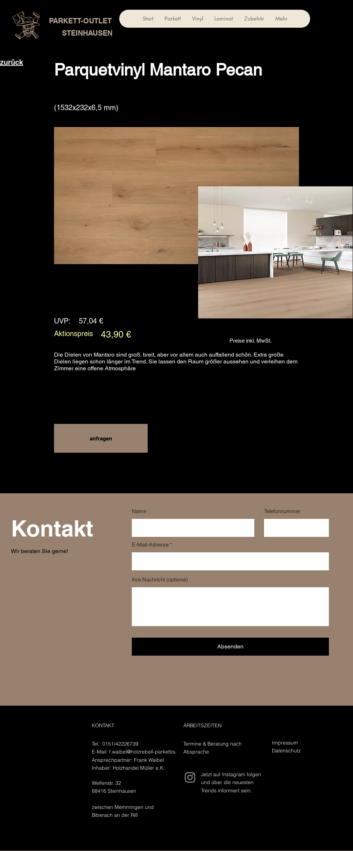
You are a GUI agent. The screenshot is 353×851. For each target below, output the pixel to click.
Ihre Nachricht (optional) (160, 579)
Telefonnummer (282, 511)
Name (139, 511)
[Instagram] (190, 777)
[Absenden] (230, 647)
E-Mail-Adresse (150, 544)
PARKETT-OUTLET (80, 21)
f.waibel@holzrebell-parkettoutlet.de (150, 751)
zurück (11, 62)
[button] (101, 438)
